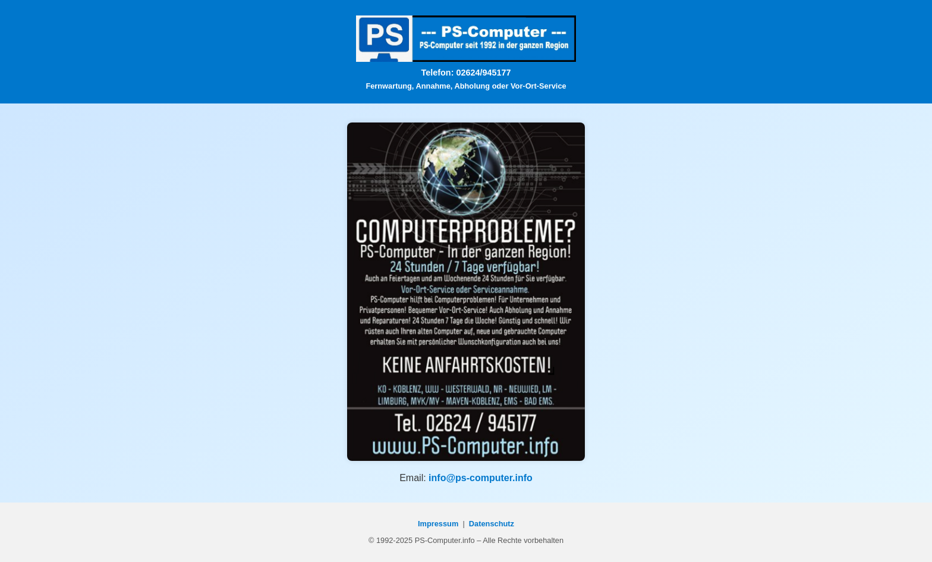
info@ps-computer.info (481, 478)
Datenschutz (491, 523)
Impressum (438, 523)
